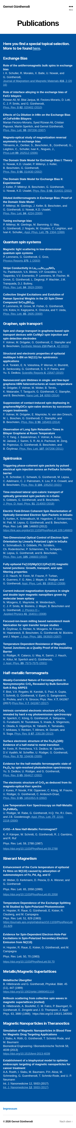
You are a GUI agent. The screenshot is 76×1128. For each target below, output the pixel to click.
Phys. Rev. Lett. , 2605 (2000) (23, 313)
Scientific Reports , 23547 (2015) (43, 372)
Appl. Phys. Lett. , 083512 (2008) (43, 583)
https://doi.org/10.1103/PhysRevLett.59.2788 (30, 848)
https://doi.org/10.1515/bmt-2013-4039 (26, 1053)
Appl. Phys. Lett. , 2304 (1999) (44, 232)
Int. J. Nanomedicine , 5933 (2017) (25, 1087)
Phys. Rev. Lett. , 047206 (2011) (41, 448)
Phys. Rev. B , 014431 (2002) (52, 190)
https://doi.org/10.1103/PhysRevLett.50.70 (29, 961)
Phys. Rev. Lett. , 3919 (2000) (23, 287)
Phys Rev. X (20, 703)
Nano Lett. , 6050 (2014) (42, 395)
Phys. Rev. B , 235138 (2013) (33, 733)
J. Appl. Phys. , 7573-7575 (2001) (25, 663)
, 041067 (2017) (39, 703)
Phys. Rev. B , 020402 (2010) (22, 107)
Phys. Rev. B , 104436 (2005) (22, 756)
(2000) (39, 213)
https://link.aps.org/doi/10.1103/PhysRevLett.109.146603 (37, 530)
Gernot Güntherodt (16, 6)
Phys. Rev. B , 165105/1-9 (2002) (25, 798)
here (36, 48)
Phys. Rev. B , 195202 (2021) (41, 484)
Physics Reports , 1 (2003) (21, 260)
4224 (31, 213)
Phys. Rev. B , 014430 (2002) (22, 171)
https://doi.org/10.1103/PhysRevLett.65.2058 (30, 894)
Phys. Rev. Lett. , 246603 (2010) (25, 556)
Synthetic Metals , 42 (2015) (45, 346)
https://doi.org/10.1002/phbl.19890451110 (28, 991)
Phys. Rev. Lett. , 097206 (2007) (24, 130)
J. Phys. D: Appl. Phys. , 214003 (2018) (28, 503)
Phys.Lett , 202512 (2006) (20, 152)
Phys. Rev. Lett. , (15, 213)
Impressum (10, 1108)
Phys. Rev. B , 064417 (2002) (22, 775)
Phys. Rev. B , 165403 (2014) (40, 422)
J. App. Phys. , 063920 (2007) (40, 636)
